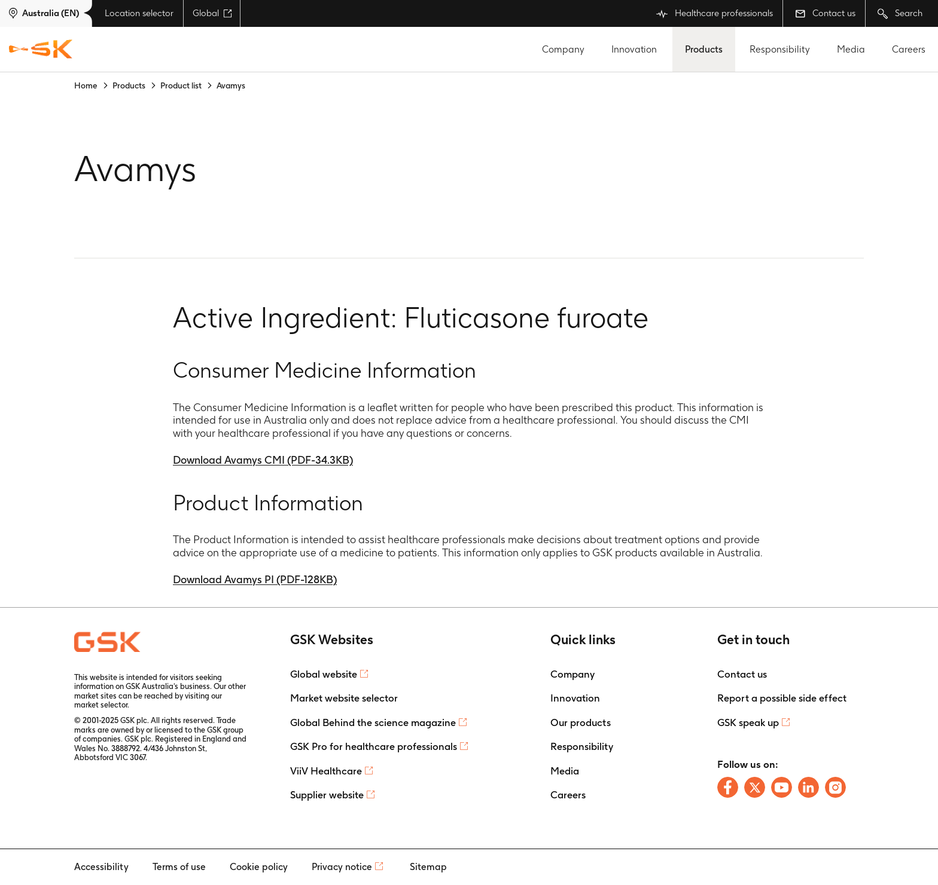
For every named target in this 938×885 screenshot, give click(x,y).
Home (86, 85)
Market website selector (344, 698)
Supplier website (327, 795)
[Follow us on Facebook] (727, 787)
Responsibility (780, 49)
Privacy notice (342, 866)
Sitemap (428, 866)
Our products (580, 722)
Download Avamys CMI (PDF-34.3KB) (263, 460)
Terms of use (179, 866)
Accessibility (101, 866)
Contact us (825, 13)
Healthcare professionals (714, 13)
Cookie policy (259, 866)
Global (212, 13)
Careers (908, 49)
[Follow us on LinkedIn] (808, 787)
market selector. (101, 704)
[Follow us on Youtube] (781, 787)
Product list (181, 85)
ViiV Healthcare (326, 771)
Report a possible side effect (781, 698)
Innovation (634, 49)
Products (704, 49)
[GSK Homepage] (40, 49)
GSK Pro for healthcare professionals (373, 746)
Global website (323, 674)
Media (851, 49)
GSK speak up (748, 722)
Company (563, 49)
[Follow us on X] (754, 787)
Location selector (139, 13)
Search (900, 13)
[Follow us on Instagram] (835, 787)
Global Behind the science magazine (373, 722)
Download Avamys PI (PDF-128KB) (255, 579)
